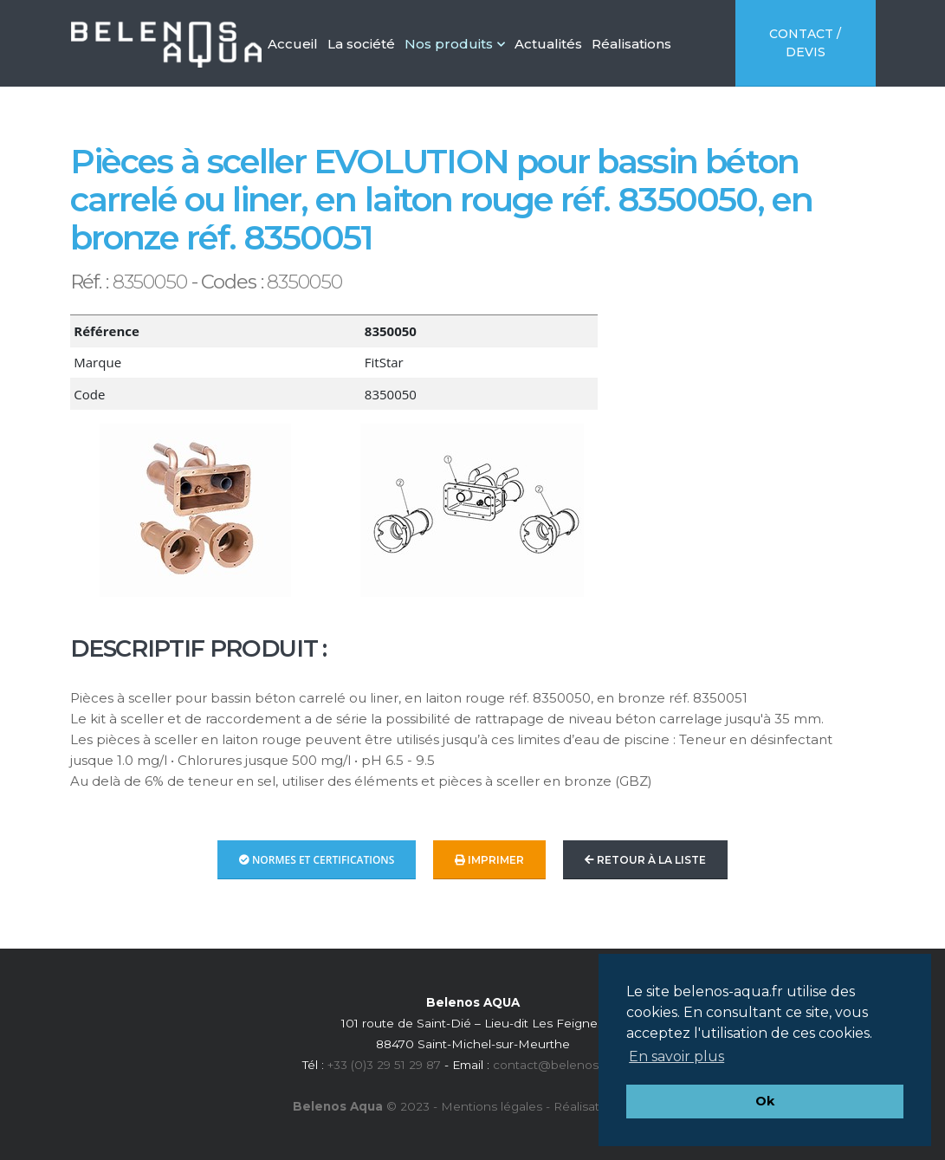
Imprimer (489, 859)
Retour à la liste (645, 859)
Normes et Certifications (317, 859)
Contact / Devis (805, 43)
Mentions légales (491, 1106)
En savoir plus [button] (676, 1056)
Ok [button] (764, 1101)
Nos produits (455, 44)
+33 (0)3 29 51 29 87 (384, 1065)
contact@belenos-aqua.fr (568, 1065)
